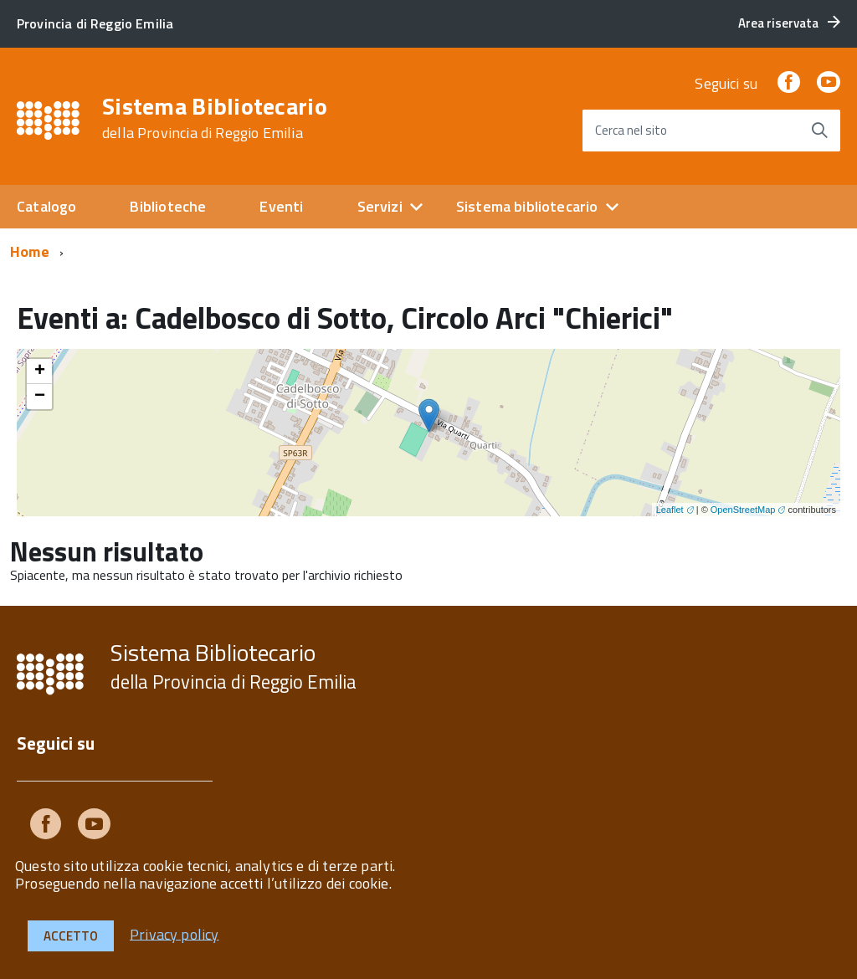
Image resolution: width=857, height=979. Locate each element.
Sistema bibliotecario (527, 206)
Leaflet (670, 510)
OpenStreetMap (743, 510)
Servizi (380, 206)
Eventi (281, 206)
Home (29, 251)
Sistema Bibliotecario (214, 118)
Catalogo (46, 206)
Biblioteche (168, 206)
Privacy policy (174, 933)
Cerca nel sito (631, 130)
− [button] (39, 396)
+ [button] (39, 371)
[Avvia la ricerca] (819, 130)
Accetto (71, 936)
